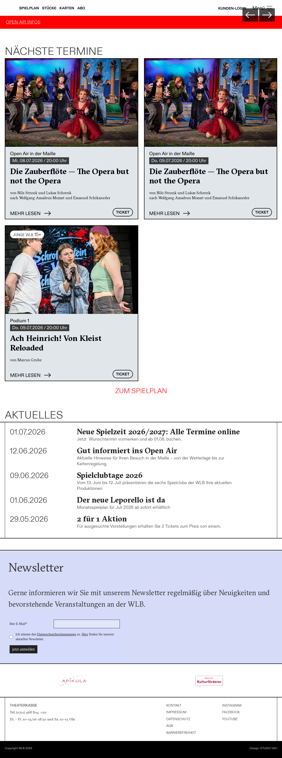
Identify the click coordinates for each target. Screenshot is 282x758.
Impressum (176, 712)
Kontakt (173, 705)
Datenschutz (178, 719)
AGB (169, 726)
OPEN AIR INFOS (23, 22)
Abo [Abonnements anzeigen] (81, 8)
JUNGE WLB (27, 235)
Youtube (229, 719)
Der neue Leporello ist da (121, 499)
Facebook (231, 712)
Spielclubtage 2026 (110, 475)
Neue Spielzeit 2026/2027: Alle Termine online (158, 431)
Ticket (122, 212)
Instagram (232, 705)
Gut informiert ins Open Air (127, 450)
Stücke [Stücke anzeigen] (49, 8)
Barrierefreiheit (181, 732)
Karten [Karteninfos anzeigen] (67, 8)
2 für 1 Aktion (102, 518)
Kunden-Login (232, 8)
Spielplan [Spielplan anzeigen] (29, 8)
